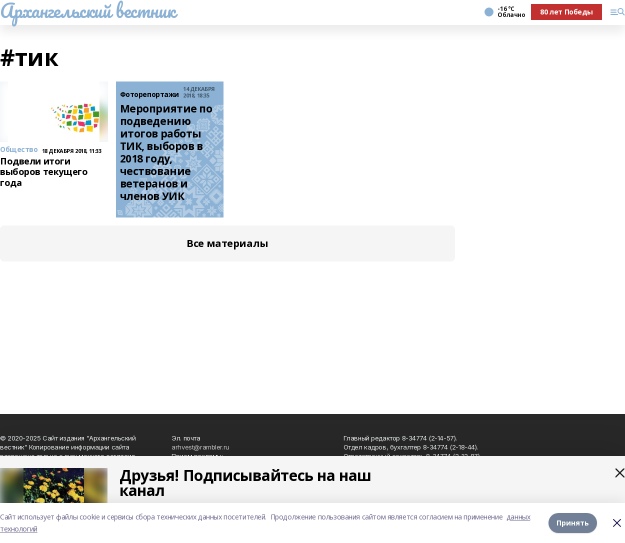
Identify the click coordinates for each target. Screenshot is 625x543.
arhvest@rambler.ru (200, 447)
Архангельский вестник (87, 10)
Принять (572, 523)
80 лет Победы (566, 11)
